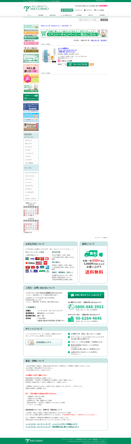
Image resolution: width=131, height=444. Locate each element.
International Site (100, 0)
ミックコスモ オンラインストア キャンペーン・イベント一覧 (31, 88)
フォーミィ (31, 183)
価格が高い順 (95, 40)
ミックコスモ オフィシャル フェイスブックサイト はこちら (31, 107)
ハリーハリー (31, 180)
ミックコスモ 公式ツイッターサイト (31, 117)
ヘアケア (30, 157)
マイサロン (31, 189)
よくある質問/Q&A (66, 15)
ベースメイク (30, 154)
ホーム (29, 15)
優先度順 (103, 40)
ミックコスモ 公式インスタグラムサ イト (31, 127)
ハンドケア (30, 160)
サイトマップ (102, 439)
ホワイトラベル (31, 176)
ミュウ (31, 196)
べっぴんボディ (31, 192)
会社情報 (79, 15)
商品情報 (40, 15)
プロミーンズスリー (31, 199)
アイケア (30, 150)
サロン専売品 (30, 163)
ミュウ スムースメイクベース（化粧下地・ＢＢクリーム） (67, 50)
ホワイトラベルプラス (31, 173)
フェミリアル (31, 186)
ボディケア (30, 144)
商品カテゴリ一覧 (45, 25)
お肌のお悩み (65, 25)
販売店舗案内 (53, 15)
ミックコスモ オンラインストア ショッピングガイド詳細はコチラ (51, 424)
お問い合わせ (90, 15)
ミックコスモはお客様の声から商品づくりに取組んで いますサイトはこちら (31, 78)
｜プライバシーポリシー (68, 439)
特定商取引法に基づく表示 (83, 439)
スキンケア (30, 141)
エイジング (30, 147)
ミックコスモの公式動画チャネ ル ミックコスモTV (31, 98)
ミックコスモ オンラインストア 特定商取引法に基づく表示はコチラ (52, 427)
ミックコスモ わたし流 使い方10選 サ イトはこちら (31, 68)
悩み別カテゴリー (56, 25)
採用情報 (102, 15)
